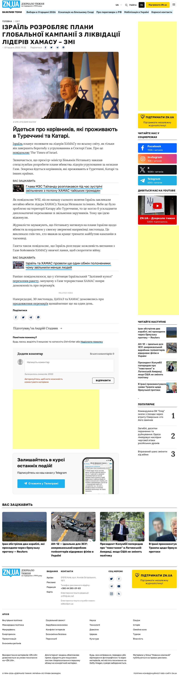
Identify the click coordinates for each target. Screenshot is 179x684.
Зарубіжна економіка (57, 625)
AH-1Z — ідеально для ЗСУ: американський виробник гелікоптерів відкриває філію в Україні (151, 350)
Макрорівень (8, 629)
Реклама (51, 582)
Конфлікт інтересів (55, 629)
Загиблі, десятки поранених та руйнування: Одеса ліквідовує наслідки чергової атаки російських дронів (149, 436)
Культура (94, 639)
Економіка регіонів (11, 643)
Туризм (137, 634)
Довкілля (94, 629)
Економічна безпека (56, 634)
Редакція (51, 587)
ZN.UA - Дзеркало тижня (157, 218)
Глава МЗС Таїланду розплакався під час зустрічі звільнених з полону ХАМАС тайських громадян (64, 188)
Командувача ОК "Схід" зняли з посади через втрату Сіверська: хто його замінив (151, 415)
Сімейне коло (140, 629)
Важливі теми (12, 12)
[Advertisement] (56, 419)
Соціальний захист (55, 620)
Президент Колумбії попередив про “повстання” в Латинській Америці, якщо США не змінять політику (150, 370)
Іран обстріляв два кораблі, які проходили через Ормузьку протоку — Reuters (151, 333)
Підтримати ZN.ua (158, 5)
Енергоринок (9, 634)
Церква (93, 634)
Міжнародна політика (13, 625)
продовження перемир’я (30, 303)
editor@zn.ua (67, 604)
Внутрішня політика (12, 620)
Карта (50, 592)
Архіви (50, 577)
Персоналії (51, 639)
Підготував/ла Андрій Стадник (35, 328)
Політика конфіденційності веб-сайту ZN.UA (155, 673)
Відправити (103, 380)
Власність (138, 639)
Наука (93, 620)
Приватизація (9, 639)
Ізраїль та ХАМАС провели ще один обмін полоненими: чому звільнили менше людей (68, 265)
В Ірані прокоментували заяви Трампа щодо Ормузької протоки (152, 387)
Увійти (133, 5)
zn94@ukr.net (67, 596)
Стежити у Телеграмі (41, 483)
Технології (95, 625)
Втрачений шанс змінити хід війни (152, 453)
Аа (141, 5)
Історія (136, 625)
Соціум (136, 620)
